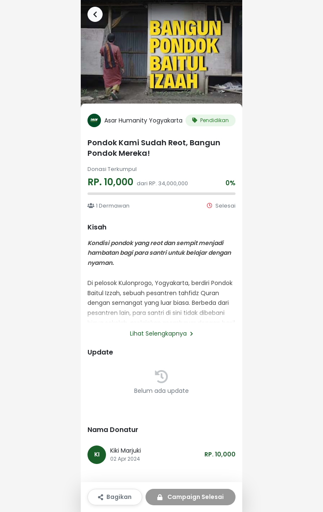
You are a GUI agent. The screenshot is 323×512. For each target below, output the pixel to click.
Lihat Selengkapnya (161, 333)
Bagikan (115, 497)
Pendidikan (210, 120)
